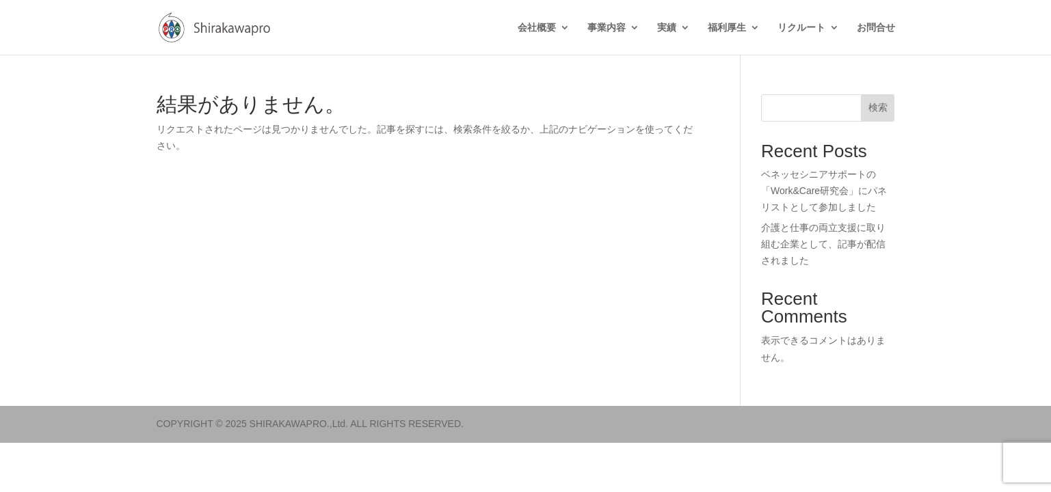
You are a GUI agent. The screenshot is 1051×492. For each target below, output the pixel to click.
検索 (878, 107)
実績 (666, 28)
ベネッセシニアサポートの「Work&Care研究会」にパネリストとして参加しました (824, 191)
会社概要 (537, 28)
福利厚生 (727, 28)
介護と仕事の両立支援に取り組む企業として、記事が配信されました (823, 244)
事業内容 (606, 28)
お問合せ (876, 28)
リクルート (801, 28)
